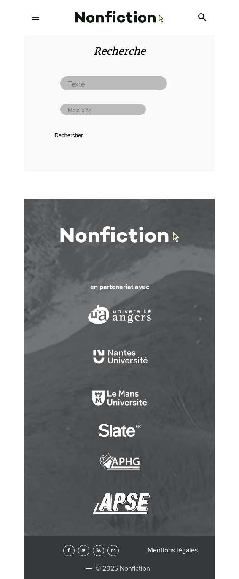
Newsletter (113, 550)
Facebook (69, 550)
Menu (36, 18)
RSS (98, 550)
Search (203, 18)
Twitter (83, 550)
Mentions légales (173, 550)
